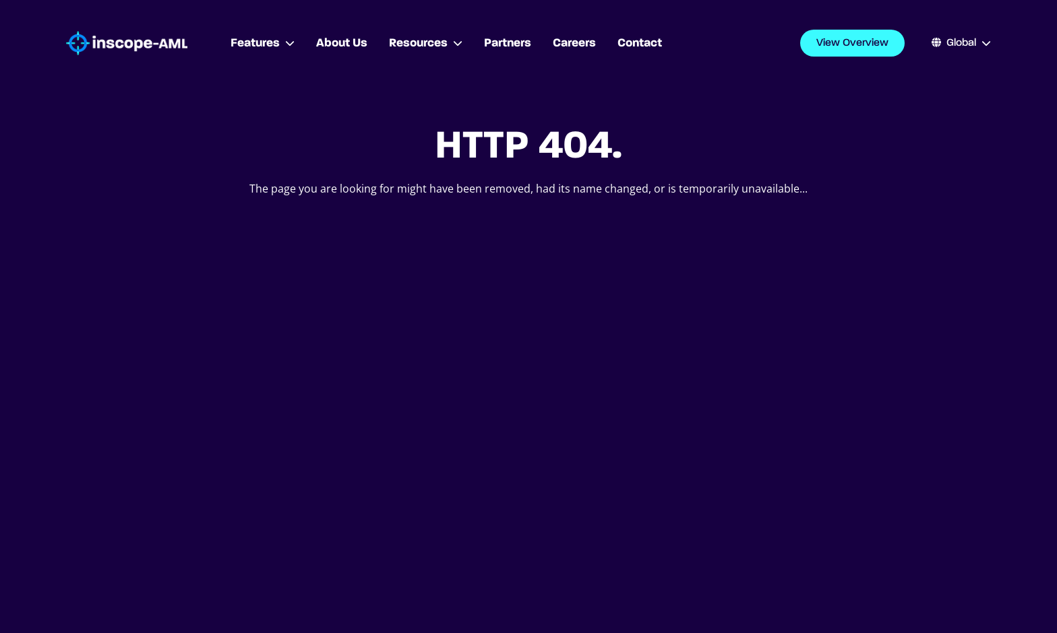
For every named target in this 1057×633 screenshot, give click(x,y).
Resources (425, 43)
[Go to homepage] (126, 43)
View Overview (852, 43)
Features (263, 43)
